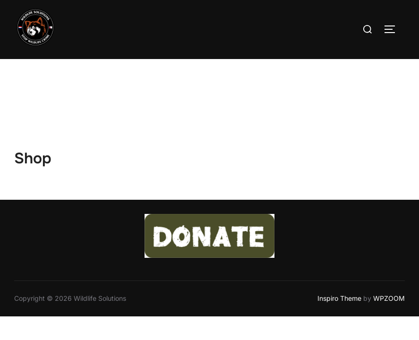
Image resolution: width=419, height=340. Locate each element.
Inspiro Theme (339, 239)
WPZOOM (389, 239)
